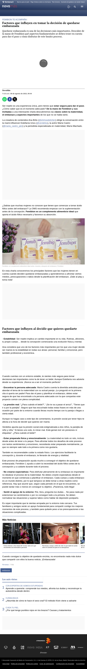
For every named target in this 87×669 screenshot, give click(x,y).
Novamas (5, 565)
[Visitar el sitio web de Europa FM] (64, 647)
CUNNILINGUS (12, 598)
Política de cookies (32, 664)
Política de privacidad (18, 664)
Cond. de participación (47, 664)
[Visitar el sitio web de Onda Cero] (56, 647)
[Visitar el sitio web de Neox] (22, 647)
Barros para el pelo (23, 2)
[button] (74, 7)
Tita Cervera (56, 2)
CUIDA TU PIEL (12, 608)
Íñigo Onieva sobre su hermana (40, 2)
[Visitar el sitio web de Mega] (39, 647)
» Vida (11, 565)
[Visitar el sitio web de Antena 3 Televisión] (5, 647)
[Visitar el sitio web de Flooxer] (43, 652)
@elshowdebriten (47, 120)
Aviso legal (6, 664)
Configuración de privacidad (65, 664)
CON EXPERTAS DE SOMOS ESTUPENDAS (24, 586)
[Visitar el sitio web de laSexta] (14, 647)
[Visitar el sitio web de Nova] (31, 647)
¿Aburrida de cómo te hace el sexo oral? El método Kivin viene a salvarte (41, 600)
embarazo (6, 570)
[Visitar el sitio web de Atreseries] (47, 647)
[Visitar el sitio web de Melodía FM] (72, 647)
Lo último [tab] (50, 579)
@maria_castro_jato (12, 126)
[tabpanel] (43, 598)
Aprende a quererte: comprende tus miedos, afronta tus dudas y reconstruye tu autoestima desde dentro (44, 589)
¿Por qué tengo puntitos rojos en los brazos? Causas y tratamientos (38, 610)
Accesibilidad (80, 664)
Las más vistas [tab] (9, 579)
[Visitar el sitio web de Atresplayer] (81, 647)
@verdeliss (42, 123)
